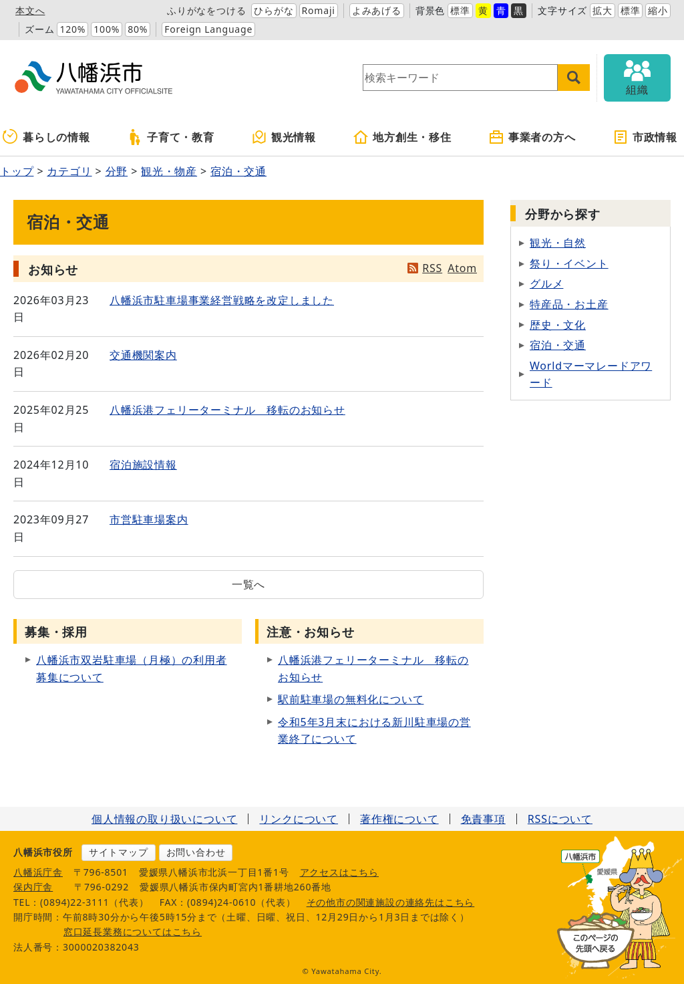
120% (72, 29)
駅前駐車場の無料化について (350, 699)
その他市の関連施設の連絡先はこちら (391, 902)
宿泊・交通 (238, 171)
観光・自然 (558, 242)
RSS (432, 268)
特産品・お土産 (569, 304)
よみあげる (376, 10)
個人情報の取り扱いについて (164, 819)
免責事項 (483, 819)
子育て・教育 (170, 137)
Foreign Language (208, 29)
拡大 (602, 10)
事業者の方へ (532, 137)
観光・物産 (169, 171)
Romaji (318, 10)
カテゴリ (69, 171)
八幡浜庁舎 (38, 872)
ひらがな (273, 10)
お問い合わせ (196, 852)
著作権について (399, 819)
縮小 (658, 10)
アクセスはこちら (339, 872)
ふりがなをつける (206, 10)
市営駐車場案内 (149, 519)
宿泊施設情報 (143, 464)
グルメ (546, 283)
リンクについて (298, 819)
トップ (16, 171)
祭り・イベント (569, 263)
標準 (460, 10)
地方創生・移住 (402, 137)
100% (107, 29)
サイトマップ (118, 852)
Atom (462, 268)
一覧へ (248, 584)
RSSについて (560, 819)
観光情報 (283, 137)
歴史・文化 (558, 325)
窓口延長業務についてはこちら (132, 931)
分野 (117, 171)
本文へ (30, 10)
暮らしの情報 (46, 137)
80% (138, 29)
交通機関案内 (143, 355)
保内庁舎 (33, 886)
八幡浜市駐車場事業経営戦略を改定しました (222, 300)
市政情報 (645, 137)
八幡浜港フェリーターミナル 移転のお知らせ (227, 409)
